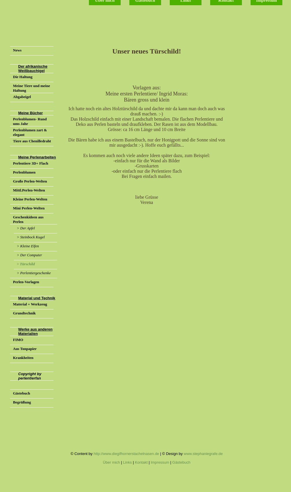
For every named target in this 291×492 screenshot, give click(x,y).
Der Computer (31, 255)
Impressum (160, 462)
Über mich (111, 462)
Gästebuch (181, 462)
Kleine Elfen (29, 246)
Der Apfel (27, 228)
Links (127, 462)
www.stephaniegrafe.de (203, 454)
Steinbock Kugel (32, 237)
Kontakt (141, 462)
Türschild (27, 264)
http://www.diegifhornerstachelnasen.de (126, 454)
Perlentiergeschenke (35, 273)
